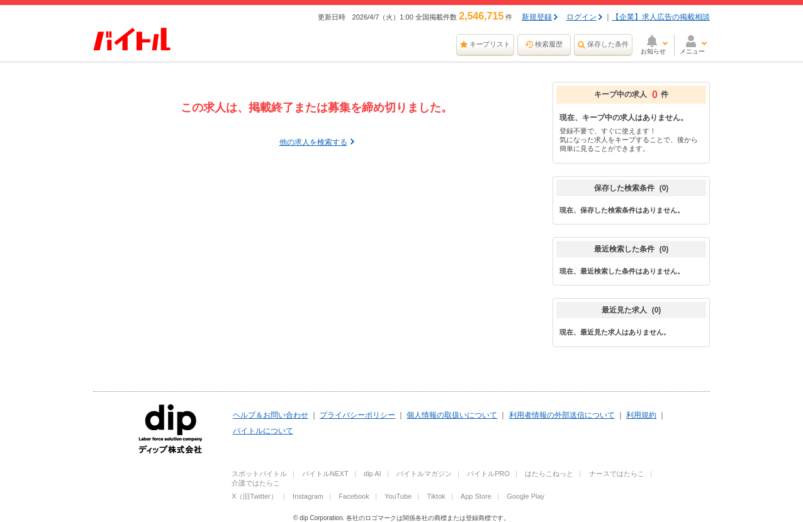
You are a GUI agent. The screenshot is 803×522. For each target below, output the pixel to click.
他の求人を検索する (313, 142)
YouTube (398, 496)
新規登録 (537, 17)
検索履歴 (549, 44)
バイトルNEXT (325, 473)
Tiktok (436, 496)
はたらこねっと (549, 473)
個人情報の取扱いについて (452, 415)
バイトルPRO (488, 473)
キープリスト (490, 44)
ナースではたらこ (616, 473)
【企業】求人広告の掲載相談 (661, 17)
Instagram (308, 496)
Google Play (525, 496)
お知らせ (653, 51)
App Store (476, 496)
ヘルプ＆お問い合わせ (270, 415)
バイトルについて (263, 430)
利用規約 (641, 415)
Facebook (354, 496)
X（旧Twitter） (255, 496)
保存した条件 (608, 44)
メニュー (692, 51)
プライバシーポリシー (357, 415)
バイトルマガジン (424, 473)
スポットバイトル (259, 473)
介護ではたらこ (256, 483)
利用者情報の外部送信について (562, 415)
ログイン (581, 17)
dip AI (372, 473)
